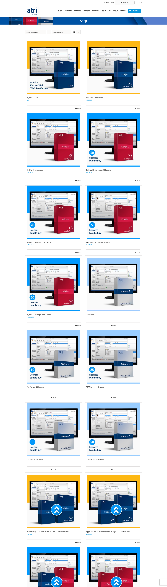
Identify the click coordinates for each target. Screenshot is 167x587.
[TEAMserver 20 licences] (113, 357)
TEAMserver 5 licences (35, 459)
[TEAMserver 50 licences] (113, 429)
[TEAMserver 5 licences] (53, 429)
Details (79, 108)
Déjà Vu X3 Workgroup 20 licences (39, 242)
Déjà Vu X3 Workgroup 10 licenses (98, 170)
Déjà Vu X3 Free (32, 97)
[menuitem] (135, 10)
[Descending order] (49, 32)
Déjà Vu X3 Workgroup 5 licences (98, 242)
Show (58, 32)
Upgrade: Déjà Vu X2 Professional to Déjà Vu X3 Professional (108, 531)
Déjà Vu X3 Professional (94, 97)
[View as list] (78, 32)
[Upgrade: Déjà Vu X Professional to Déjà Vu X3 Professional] (53, 501)
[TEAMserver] (113, 284)
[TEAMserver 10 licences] (53, 357)
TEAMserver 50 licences (95, 459)
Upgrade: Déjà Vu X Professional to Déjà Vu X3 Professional (48, 531)
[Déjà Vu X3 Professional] (113, 67)
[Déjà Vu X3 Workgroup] (53, 140)
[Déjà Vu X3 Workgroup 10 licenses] (113, 140)
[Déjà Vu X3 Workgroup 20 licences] (53, 212)
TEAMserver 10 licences (35, 387)
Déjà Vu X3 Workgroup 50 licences (39, 314)
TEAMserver (90, 314)
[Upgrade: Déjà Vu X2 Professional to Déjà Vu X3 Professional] (113, 501)
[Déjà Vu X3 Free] (53, 67)
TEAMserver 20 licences (95, 387)
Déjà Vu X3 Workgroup (35, 170)
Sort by (32, 32)
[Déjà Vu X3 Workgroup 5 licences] (113, 212)
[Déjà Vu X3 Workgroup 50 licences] (53, 284)
